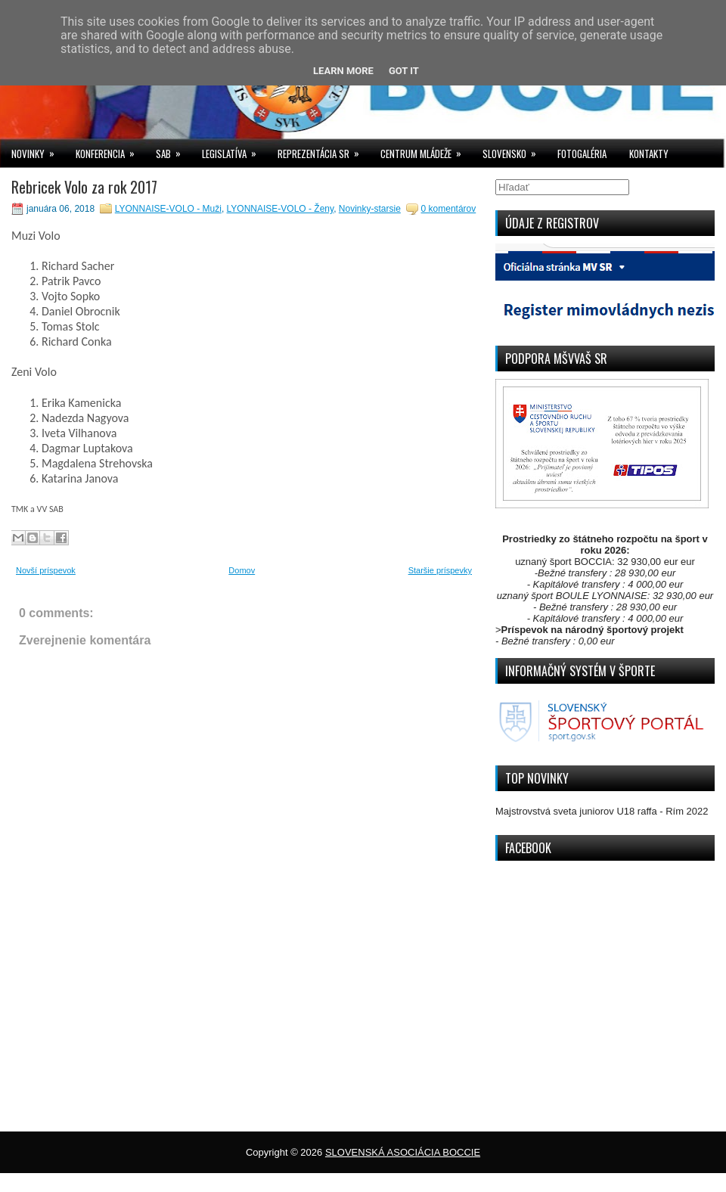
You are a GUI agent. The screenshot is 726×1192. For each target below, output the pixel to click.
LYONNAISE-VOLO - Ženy (280, 208)
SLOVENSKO (514, 150)
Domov (241, 570)
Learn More (343, 70)
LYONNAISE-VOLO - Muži (168, 208)
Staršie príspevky (440, 570)
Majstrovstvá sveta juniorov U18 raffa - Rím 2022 (602, 811)
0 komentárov (448, 208)
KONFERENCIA (110, 150)
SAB (173, 150)
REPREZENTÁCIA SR (323, 150)
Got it (404, 70)
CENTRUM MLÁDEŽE (425, 150)
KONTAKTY (649, 153)
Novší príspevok (46, 570)
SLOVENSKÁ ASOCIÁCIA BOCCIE (402, 1152)
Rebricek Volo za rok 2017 (84, 186)
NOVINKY (37, 150)
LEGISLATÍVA (234, 150)
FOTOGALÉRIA (582, 153)
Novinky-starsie (370, 208)
